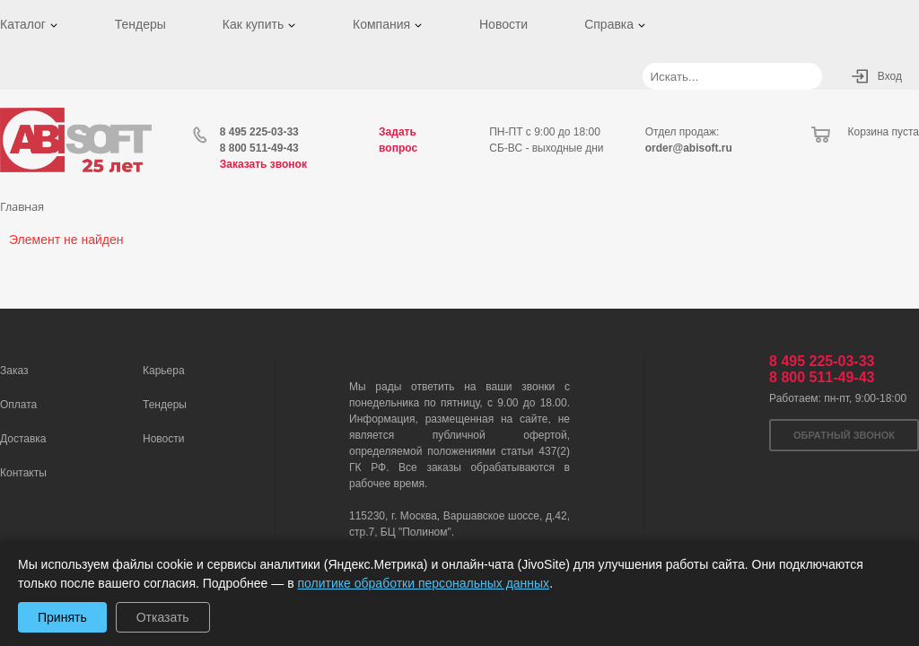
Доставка (23, 438)
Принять (62, 617)
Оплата (18, 404)
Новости (503, 24)
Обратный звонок (844, 435)
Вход (890, 76)
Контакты (23, 473)
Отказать (162, 617)
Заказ (14, 370)
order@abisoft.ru (688, 148)
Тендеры (140, 24)
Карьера (164, 370)
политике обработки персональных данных (424, 583)
